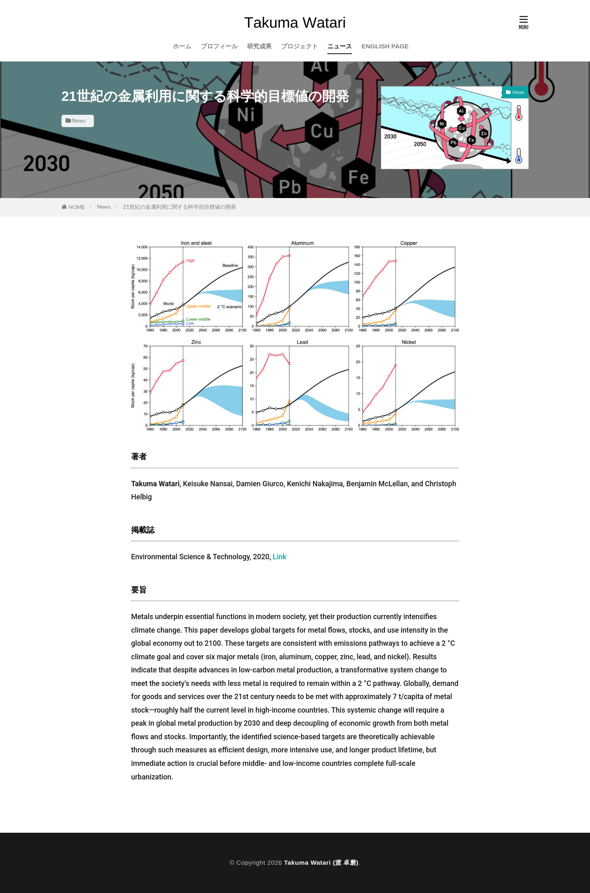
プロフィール (219, 46)
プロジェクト (299, 46)
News (79, 120)
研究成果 (259, 46)
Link (279, 557)
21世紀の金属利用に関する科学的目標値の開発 (179, 206)
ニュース (339, 46)
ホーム (182, 46)
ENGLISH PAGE (384, 46)
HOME (77, 207)
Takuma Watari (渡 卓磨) (321, 862)
